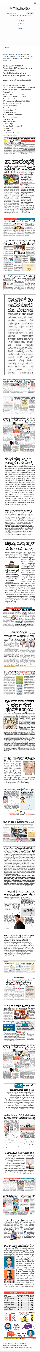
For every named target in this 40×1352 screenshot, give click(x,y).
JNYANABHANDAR (20, 8)
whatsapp (20, 26)
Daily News (11, 54)
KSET (18, 54)
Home (5, 54)
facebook (20, 23)
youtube (20, 28)
